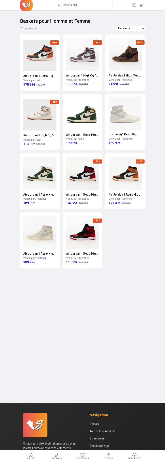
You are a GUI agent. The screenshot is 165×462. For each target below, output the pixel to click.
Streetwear (97, 438)
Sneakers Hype (99, 445)
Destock (108, 456)
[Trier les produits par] (131, 28)
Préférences (134, 456)
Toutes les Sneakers (103, 431)
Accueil (94, 423)
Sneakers (57, 456)
